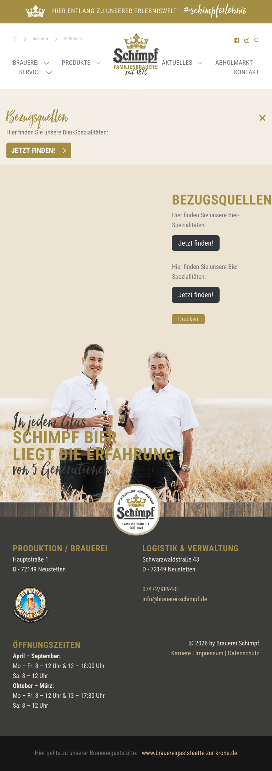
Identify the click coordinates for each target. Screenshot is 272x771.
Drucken (188, 319)
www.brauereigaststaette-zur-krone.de (189, 753)
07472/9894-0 (160, 589)
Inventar (41, 39)
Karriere (181, 653)
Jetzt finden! (33, 150)
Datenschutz (243, 653)
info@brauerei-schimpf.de (174, 599)
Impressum (209, 653)
